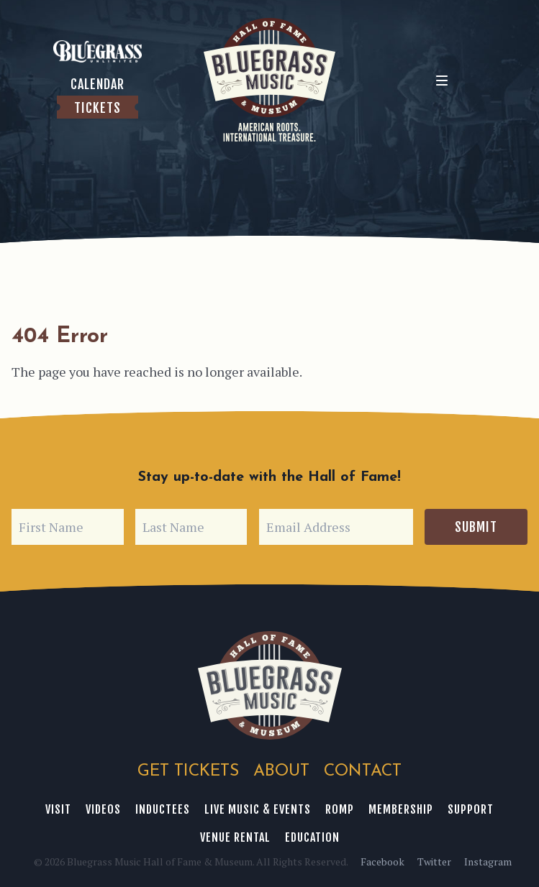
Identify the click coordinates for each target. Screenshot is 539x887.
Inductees (162, 809)
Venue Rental (235, 837)
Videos (103, 809)
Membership (400, 809)
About (281, 771)
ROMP (339, 809)
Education (312, 837)
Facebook (382, 861)
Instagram (488, 861)
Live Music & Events (257, 809)
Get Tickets (188, 771)
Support (471, 809)
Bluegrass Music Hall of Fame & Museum (270, 685)
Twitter (434, 861)
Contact (363, 771)
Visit (58, 809)
